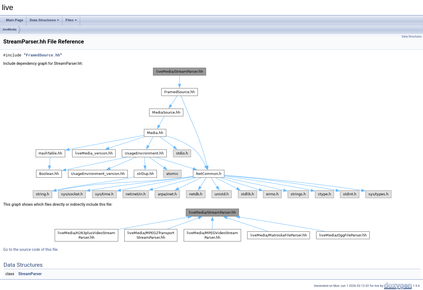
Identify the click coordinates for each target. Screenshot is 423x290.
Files (71, 20)
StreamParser (30, 274)
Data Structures (44, 20)
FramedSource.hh (43, 55)
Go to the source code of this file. (31, 249)
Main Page (14, 20)
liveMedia (9, 29)
